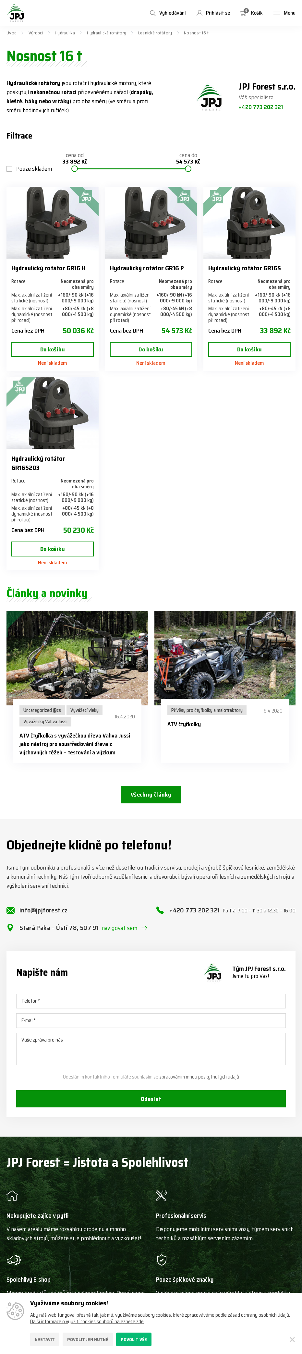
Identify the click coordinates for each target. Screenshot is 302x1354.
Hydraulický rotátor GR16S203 (38, 463)
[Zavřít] (292, 1339)
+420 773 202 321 (261, 107)
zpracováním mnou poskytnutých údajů (199, 1077)
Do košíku (52, 349)
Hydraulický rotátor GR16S (244, 268)
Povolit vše (134, 1339)
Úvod (11, 32)
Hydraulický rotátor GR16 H (48, 268)
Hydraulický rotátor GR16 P (147, 268)
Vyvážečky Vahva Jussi (45, 722)
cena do (188, 159)
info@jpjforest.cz (43, 910)
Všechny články (151, 794)
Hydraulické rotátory (107, 32)
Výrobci (36, 32)
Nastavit (45, 1339)
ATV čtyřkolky (184, 724)
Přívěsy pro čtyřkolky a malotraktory (207, 710)
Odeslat (151, 1099)
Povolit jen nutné (87, 1339)
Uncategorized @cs (42, 710)
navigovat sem (120, 928)
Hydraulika (65, 32)
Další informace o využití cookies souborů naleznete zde (87, 1321)
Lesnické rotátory (155, 32)
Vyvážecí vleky (84, 710)
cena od (74, 159)
